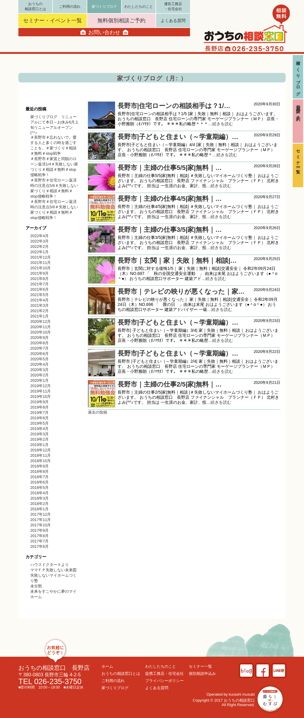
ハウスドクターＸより (49, 564)
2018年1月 (39, 509)
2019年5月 (39, 423)
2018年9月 (39, 466)
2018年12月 (40, 450)
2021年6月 (39, 289)
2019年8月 (39, 407)
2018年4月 (39, 493)
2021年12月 (40, 257)
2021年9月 (39, 273)
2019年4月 (39, 428)
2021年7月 (39, 284)
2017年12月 (40, 514)
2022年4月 (39, 236)
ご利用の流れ (69, 6)
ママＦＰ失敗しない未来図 (53, 570)
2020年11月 (40, 327)
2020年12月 (40, 321)
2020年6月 (39, 353)
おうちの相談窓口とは (35, 6)
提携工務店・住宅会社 (164, 673)
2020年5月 (39, 359)
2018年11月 (40, 455)
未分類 (36, 586)
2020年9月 (39, 337)
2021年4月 (39, 300)
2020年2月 (39, 375)
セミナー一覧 (298, 157)
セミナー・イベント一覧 (52, 21)
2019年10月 (40, 396)
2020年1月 (39, 380)
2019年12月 (40, 386)
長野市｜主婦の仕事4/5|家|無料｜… (170, 198)
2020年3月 (39, 369)
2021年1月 (39, 316)
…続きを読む (220, 123)
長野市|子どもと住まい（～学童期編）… (178, 136)
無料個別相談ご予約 (121, 21)
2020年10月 (40, 332)
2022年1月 (39, 252)
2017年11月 (40, 519)
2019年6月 (39, 418)
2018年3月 (39, 498)
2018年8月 (39, 471)
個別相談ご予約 (298, 108)
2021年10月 (40, 268)
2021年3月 (39, 305)
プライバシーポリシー (164, 680)
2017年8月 (39, 536)
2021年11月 (40, 262)
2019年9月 (39, 402)
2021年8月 (39, 278)
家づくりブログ (298, 76)
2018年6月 (39, 482)
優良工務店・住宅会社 (173, 6)
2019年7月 (39, 412)
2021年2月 (39, 311)
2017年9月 (39, 530)
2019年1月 (39, 444)
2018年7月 (39, 477)
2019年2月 (39, 439)
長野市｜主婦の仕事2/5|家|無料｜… (170, 384)
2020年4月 (39, 364)
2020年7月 (39, 348)
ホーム (107, 666)
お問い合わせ (104, 32)
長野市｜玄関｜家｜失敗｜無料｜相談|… (177, 260)
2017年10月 (40, 525)
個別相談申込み (202, 673)
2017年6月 (39, 546)
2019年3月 (39, 434)
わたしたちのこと (138, 6)
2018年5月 (39, 487)
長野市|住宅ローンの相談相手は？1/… (174, 106)
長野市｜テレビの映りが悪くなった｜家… (181, 291)
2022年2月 (39, 246)
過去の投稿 (97, 412)
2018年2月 (39, 503)
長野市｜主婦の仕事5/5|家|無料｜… (170, 167)
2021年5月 (39, 294)
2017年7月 (39, 541)
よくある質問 (173, 20)
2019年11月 (40, 391)
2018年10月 (40, 461)
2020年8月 (39, 343)
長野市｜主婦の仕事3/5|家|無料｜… (170, 229)
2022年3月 (39, 241)
